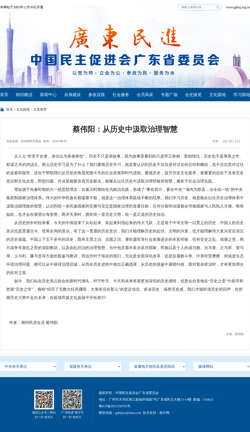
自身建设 (72, 94)
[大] (225, 141)
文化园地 (217, 94)
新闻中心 (48, 94)
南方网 (164, 413)
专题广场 (169, 94)
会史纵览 (193, 94)
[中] (231, 141)
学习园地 (241, 94)
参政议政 (96, 94)
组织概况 (24, 94)
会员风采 (145, 94)
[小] (237, 141)
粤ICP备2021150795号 (114, 406)
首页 (4, 94)
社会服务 (120, 94)
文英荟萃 (40, 109)
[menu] (28, 366)
